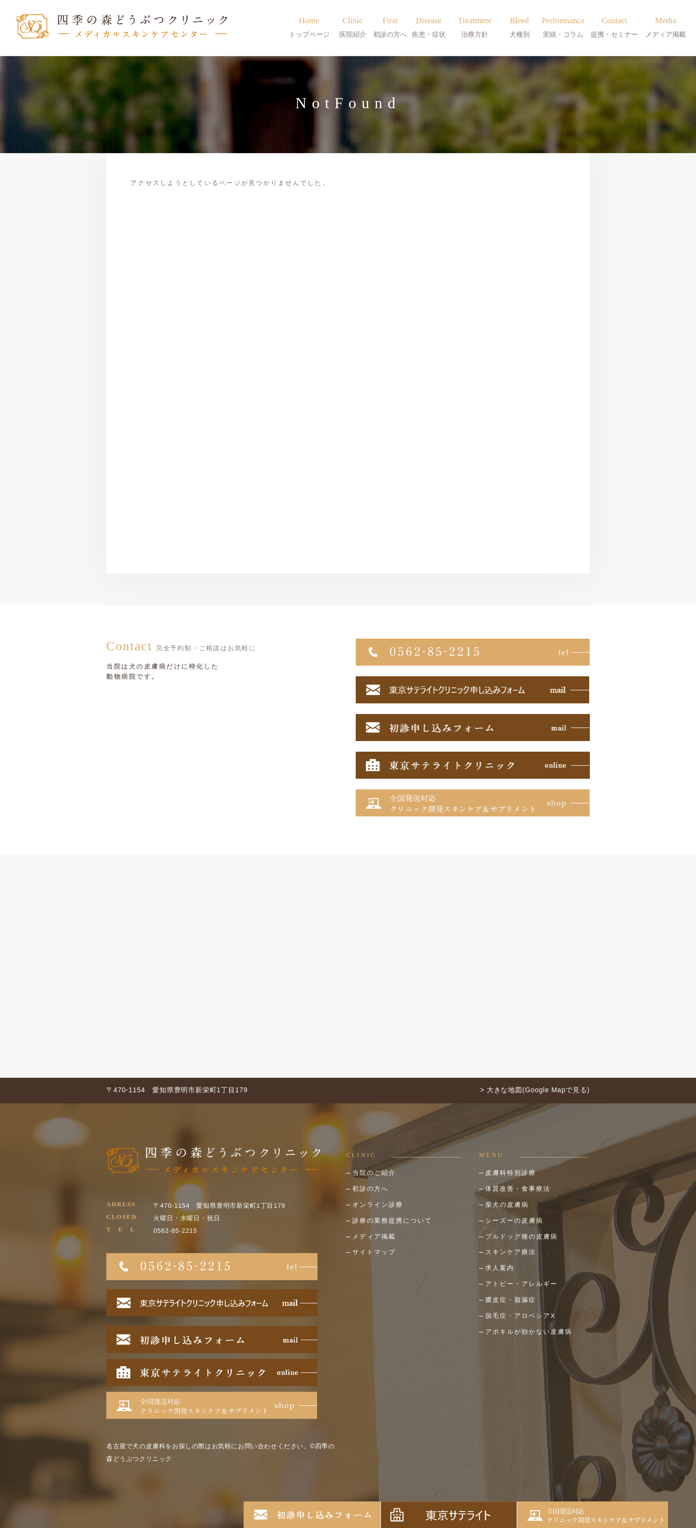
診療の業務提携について (392, 1220)
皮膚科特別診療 (510, 1172)
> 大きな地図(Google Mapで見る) (535, 1090)
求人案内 (499, 1267)
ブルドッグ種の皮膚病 (521, 1236)
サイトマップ (374, 1252)
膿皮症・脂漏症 (510, 1299)
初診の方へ (370, 1188)
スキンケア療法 (510, 1252)
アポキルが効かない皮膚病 (528, 1331)
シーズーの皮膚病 (514, 1220)
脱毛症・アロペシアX (520, 1315)
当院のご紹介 (374, 1172)
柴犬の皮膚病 (507, 1204)
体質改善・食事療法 (518, 1188)
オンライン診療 (377, 1204)
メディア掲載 (374, 1236)
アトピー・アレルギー (521, 1283)
